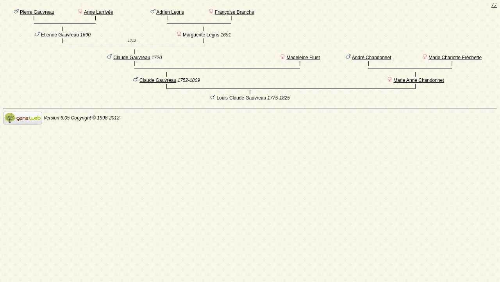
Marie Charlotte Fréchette (455, 67)
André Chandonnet (371, 67)
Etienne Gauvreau (60, 40)
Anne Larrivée (98, 13)
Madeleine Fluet (303, 67)
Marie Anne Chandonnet (418, 93)
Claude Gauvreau (131, 67)
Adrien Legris (170, 13)
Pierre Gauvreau (37, 13)
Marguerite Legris (201, 40)
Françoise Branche (234, 13)
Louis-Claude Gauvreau (241, 112)
